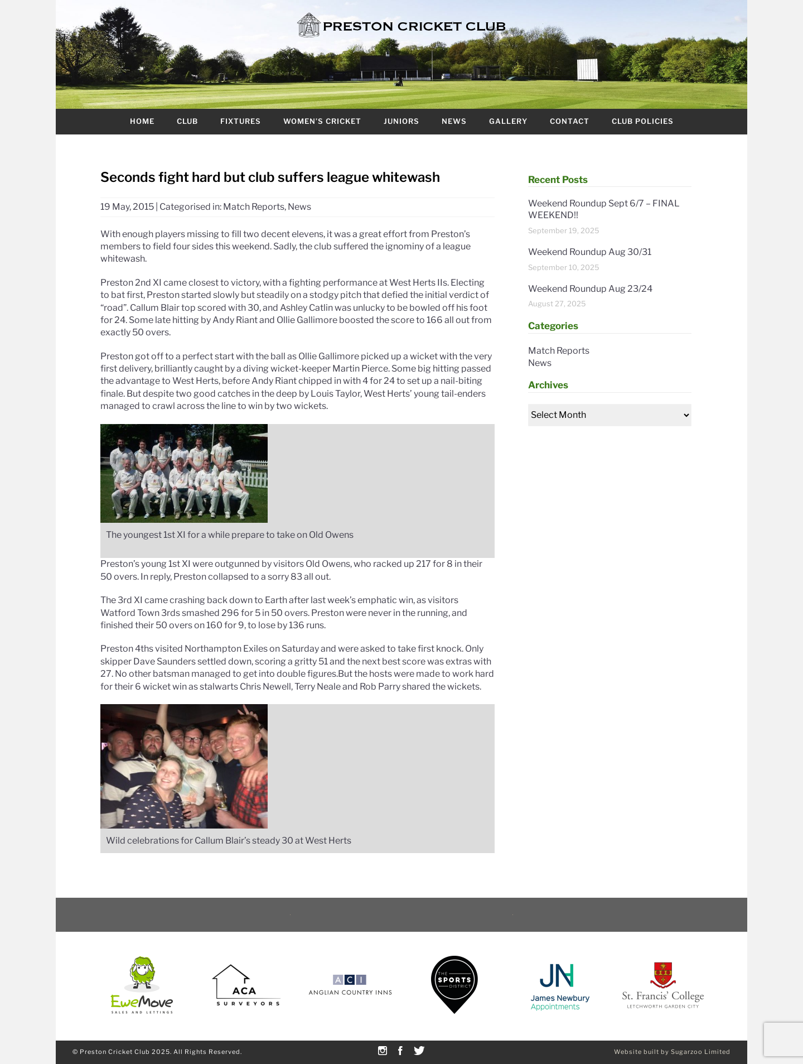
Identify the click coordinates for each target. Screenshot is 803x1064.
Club (187, 121)
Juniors (401, 121)
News (454, 121)
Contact (569, 121)
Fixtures (240, 121)
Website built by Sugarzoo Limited (672, 1052)
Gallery (508, 121)
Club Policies (643, 121)
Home (142, 121)
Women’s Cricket (322, 121)
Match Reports (253, 206)
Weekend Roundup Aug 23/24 (590, 288)
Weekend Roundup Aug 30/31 (589, 252)
